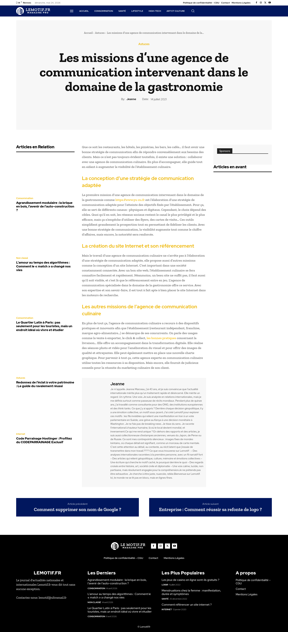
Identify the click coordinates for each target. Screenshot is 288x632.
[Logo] (33, 11)
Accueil (88, 32)
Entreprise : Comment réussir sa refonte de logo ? (210, 509)
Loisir (165, 584)
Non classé (22, 258)
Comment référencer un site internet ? (187, 605)
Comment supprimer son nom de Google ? (77, 509)
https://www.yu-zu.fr (130, 200)
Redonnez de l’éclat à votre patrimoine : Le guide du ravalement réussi (45, 384)
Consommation (24, 198)
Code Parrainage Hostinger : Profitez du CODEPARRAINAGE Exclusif (44, 440)
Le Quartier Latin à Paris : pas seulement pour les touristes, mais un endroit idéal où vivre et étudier (44, 326)
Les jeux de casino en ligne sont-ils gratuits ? (190, 580)
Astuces (100, 32)
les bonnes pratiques (161, 338)
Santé (165, 598)
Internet (20, 434)
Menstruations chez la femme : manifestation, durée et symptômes (191, 592)
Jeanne (131, 99)
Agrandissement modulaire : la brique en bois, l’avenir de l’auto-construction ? (45, 206)
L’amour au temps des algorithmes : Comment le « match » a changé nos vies (43, 266)
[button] (193, 10)
